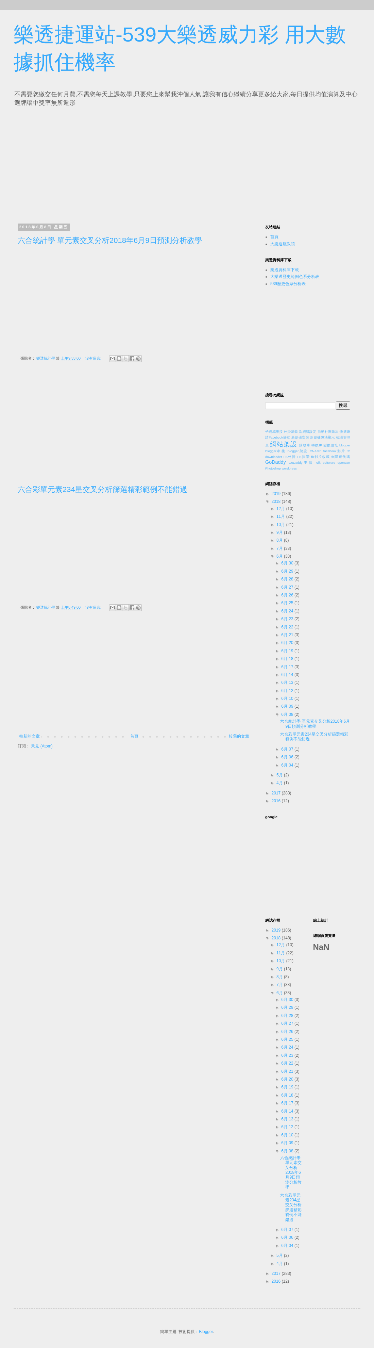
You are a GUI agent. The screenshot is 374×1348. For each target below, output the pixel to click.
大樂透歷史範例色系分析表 (294, 276)
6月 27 (287, 587)
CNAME (316, 451)
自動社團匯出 (328, 431)
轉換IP (316, 445)
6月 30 (287, 563)
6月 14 (287, 674)
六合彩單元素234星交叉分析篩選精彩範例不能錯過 (102, 489)
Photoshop (273, 468)
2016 (277, 801)
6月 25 (287, 603)
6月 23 (287, 619)
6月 (280, 556)
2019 (277, 493)
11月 (281, 516)
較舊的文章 (239, 736)
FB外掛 (290, 457)
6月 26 (287, 595)
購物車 (304, 445)
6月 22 (287, 627)
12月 (281, 508)
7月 (280, 548)
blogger (344, 445)
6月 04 (287, 765)
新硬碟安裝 (300, 437)
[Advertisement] (81, 163)
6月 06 (287, 757)
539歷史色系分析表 (288, 283)
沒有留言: (93, 358)
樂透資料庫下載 (284, 269)
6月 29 (287, 571)
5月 (280, 775)
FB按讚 (304, 457)
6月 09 (287, 706)
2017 (277, 793)
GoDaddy (275, 462)
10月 (281, 524)
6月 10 (287, 698)
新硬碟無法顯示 (322, 437)
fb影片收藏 (320, 457)
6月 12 (287, 690)
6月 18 (287, 658)
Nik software (325, 462)
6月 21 (287, 634)
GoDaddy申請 (301, 462)
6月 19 (287, 650)
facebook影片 (334, 451)
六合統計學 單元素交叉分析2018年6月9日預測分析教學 (110, 240)
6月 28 (287, 579)
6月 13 (287, 682)
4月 (280, 782)
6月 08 (287, 714)
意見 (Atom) (41, 746)
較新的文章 (29, 736)
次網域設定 (308, 431)
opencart (344, 462)
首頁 (134, 736)
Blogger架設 (297, 451)
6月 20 (287, 642)
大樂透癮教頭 (282, 244)
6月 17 (287, 666)
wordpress (289, 468)
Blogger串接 (275, 451)
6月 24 (287, 611)
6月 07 (287, 749)
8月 (280, 540)
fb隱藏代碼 (341, 457)
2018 (277, 501)
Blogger (206, 1331)
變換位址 (330, 445)
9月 (280, 532)
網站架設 (283, 444)
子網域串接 (274, 431)
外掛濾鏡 (291, 431)
